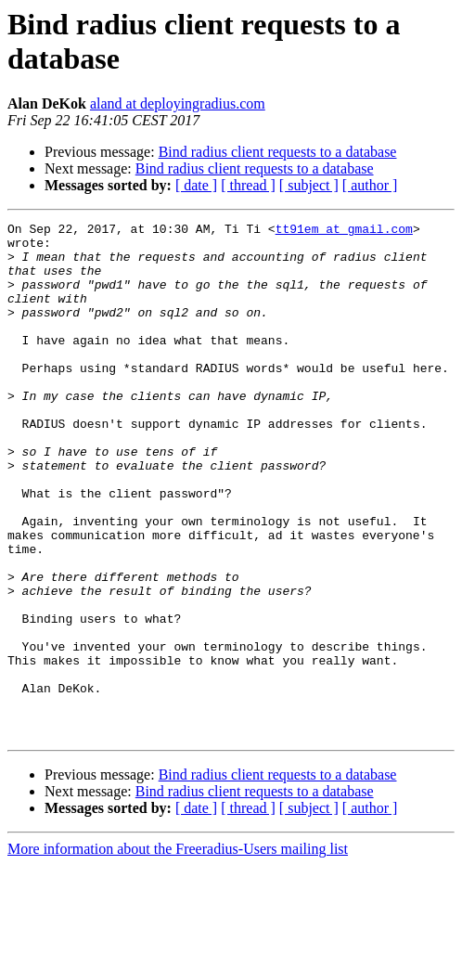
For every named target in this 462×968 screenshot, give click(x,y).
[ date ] (196, 185)
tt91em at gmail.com (344, 231)
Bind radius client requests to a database (278, 152)
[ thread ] (248, 185)
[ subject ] (309, 185)
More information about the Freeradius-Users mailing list (177, 952)
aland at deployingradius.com (177, 103)
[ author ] (370, 185)
